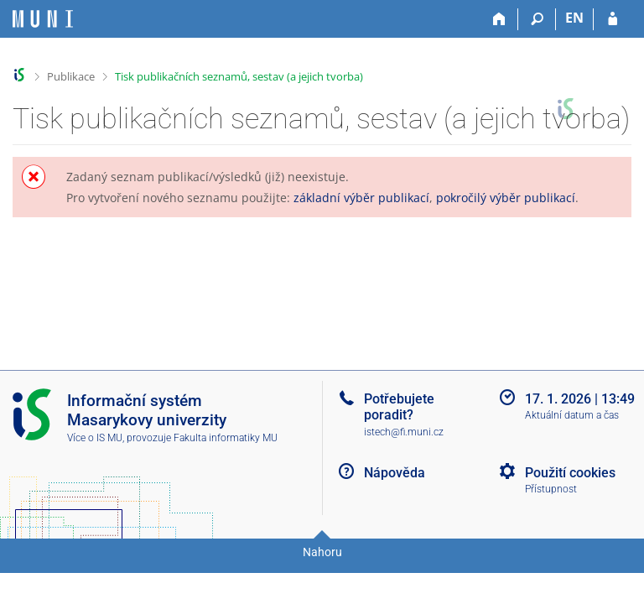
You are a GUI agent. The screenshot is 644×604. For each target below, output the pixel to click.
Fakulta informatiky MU (226, 438)
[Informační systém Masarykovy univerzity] (43, 19)
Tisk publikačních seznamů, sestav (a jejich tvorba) (239, 76)
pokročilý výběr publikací (505, 198)
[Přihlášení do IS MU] (612, 19)
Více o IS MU (94, 438)
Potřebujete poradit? (399, 407)
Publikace (71, 76)
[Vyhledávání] (537, 19)
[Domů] (499, 19)
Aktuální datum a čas (572, 415)
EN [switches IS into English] (574, 17)
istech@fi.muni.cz (404, 432)
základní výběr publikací (361, 198)
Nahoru (322, 552)
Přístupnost (551, 489)
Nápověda (394, 473)
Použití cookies (570, 473)
